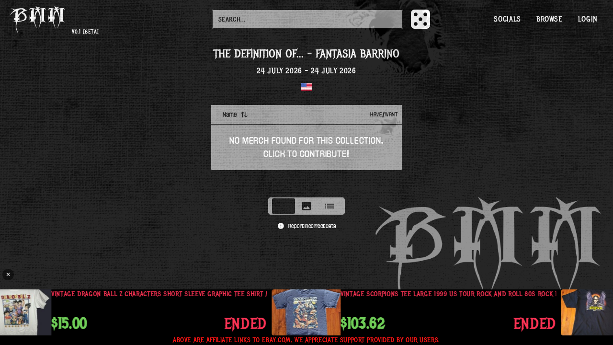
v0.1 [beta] (85, 31)
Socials (507, 19)
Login (588, 19)
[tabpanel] (306, 148)
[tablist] (306, 206)
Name (235, 114)
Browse (549, 19)
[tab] (283, 206)
